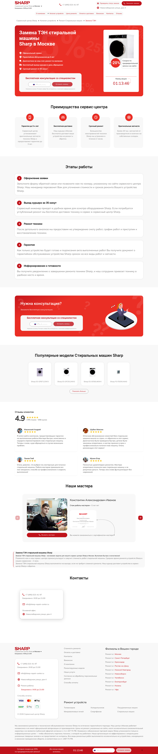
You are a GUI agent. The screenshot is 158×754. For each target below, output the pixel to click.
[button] (140, 518)
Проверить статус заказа (108, 3)
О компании (40, 13)
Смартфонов (96, 711)
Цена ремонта (71, 13)
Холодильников (97, 708)
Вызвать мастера (47, 535)
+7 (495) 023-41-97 (70, 5)
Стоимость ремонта (72, 648)
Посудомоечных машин (127, 708)
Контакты (109, 13)
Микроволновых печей (74, 711)
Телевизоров (69, 708)
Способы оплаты (71, 682)
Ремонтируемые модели (74, 668)
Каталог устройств (56, 13)
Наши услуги (69, 672)
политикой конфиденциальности (66, 89)
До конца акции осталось (57, 750)
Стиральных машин (125, 711)
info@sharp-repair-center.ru (35, 604)
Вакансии (100, 13)
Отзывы (119, 13)
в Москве (37, 6)
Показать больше (79, 391)
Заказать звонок (131, 3)
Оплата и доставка (86, 13)
